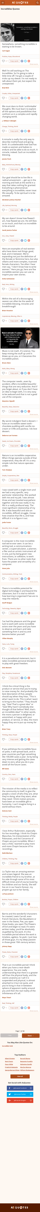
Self (13, 1003)
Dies (18, 475)
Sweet (4, 441)
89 (6, 373)
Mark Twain (9, 1061)
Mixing (12, 368)
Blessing (17, 165)
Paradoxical (16, 673)
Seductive (16, 407)
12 (6, 289)
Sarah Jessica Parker (9, 230)
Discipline (9, 673)
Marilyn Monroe (25, 1067)
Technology (5, 608)
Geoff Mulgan (7, 603)
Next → (31, 1035)
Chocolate (17, 441)
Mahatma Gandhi (26, 1064)
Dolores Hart (7, 811)
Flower (4, 952)
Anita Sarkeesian (8, 279)
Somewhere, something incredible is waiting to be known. (19, 45)
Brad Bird (5, 88)
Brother (4, 899)
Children (4, 859)
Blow (7, 368)
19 (6, 98)
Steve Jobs (6, 568)
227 (6, 61)
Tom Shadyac (7, 470)
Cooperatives (11, 475)
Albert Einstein (10, 1058)
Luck (7, 644)
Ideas (10, 407)
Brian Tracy (6, 729)
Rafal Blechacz (7, 853)
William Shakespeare (27, 1070)
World (16, 126)
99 (6, 321)
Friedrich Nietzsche (11, 1067)
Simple (4, 475)
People (15, 735)
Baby (3, 165)
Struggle (15, 528)
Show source (34, 64)
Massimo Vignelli (8, 401)
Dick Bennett (7, 668)
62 (6, 131)
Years (4, 644)
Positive (4, 56)
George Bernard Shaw (12, 1070)
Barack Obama (25, 1058)
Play (3, 673)
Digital (19, 608)
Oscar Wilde (9, 1064)
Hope (10, 56)
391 (6, 210)
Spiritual (7, 205)
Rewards (13, 608)
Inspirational (6, 316)
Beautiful (5, 407)
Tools (20, 574)
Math (4, 368)
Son (3, 236)
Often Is (19, 316)
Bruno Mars (6, 363)
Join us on (20, 1088)
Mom (10, 528)
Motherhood (10, 165)
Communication (7, 574)
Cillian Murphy (7, 638)
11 (6, 169)
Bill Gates (5, 769)
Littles (9, 93)
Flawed (11, 236)
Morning (14, 205)
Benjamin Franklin (26, 1061)
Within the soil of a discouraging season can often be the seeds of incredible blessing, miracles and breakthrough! (17, 302)
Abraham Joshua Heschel (11, 200)
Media (10, 816)
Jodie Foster (6, 522)
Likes (7, 236)
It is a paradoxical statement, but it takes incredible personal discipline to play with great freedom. (19, 661)
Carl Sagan (6, 51)
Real (3, 284)
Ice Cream (10, 441)
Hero (7, 284)
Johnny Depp (7, 946)
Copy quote (14, 61)
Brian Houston (7, 310)
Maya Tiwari (6, 997)
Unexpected (16, 93)
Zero (9, 774)
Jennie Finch (6, 159)
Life (3, 205)
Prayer (10, 899)
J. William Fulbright (9, 121)
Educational (16, 56)
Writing (12, 284)
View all (20, 1076)
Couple (4, 93)
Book (9, 952)
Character (14, 952)
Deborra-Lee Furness (9, 435)
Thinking (10, 126)
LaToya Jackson (8, 894)
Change (4, 126)
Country (4, 774)
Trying (12, 644)
